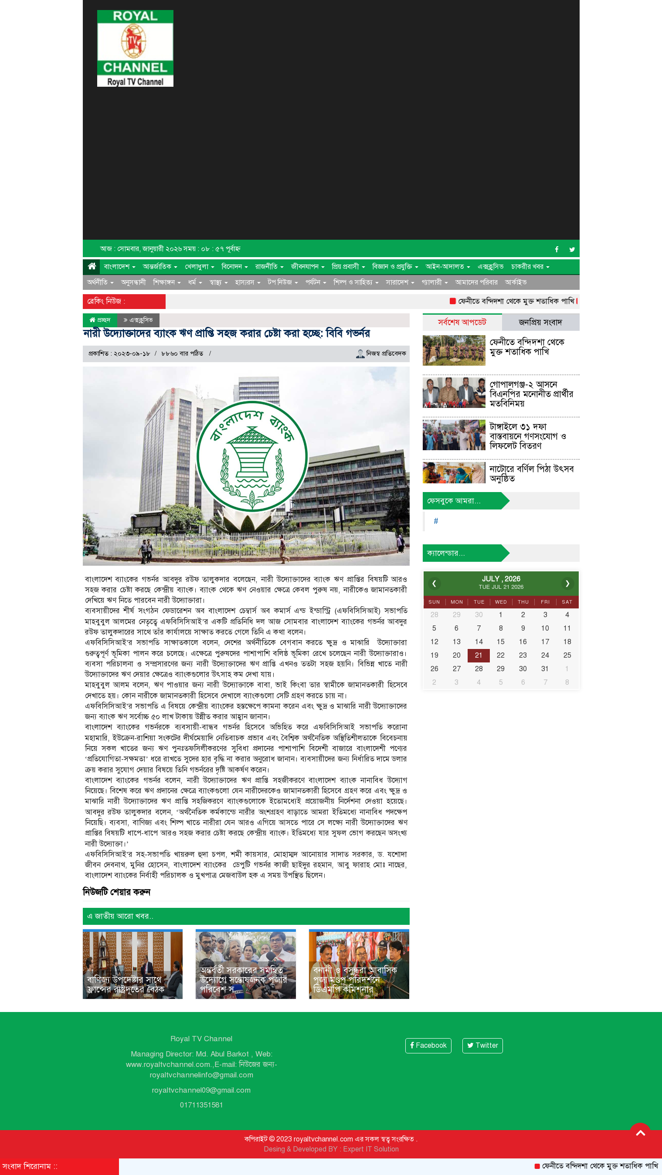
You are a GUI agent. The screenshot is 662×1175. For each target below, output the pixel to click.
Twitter (482, 1045)
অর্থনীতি (100, 282)
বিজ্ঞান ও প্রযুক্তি (395, 266)
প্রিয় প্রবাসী (348, 266)
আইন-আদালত (448, 266)
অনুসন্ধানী (133, 282)
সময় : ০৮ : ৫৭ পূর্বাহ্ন (212, 249)
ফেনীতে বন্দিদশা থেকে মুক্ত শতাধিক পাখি (522, 301)
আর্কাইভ (516, 282)
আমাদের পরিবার (476, 282)
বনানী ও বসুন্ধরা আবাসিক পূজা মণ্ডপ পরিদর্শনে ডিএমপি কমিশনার (355, 980)
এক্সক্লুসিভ (491, 266)
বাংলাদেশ (120, 266)
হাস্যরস (248, 282)
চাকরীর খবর (530, 266)
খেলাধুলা (199, 266)
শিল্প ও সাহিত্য (356, 282)
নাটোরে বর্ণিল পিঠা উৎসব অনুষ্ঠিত (532, 474)
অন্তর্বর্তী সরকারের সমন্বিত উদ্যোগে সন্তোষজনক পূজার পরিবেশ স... (243, 980)
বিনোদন (235, 266)
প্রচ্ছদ (100, 320)
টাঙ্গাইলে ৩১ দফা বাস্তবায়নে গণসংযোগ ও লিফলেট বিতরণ (528, 436)
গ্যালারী (435, 282)
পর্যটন (316, 282)
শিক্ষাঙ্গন (167, 282)
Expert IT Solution (371, 1149)
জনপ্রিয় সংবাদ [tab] (540, 322)
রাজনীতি (269, 266)
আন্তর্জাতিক (160, 266)
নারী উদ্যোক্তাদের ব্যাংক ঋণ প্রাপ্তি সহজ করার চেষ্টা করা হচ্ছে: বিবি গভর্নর (227, 333)
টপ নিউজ (283, 282)
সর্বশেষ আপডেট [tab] (462, 322)
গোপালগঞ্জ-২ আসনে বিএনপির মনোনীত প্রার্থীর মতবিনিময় (532, 394)
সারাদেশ (400, 282)
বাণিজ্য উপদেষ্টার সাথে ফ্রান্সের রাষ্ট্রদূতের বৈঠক (125, 985)
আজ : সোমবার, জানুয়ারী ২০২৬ (141, 249)
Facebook (428, 1045)
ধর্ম (195, 282)
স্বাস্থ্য (219, 282)
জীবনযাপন (308, 266)
